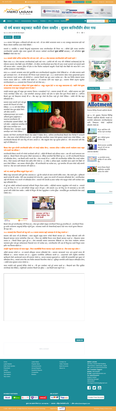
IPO (51, 21)
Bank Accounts (109, 2)
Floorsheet (7, 368)
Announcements (26, 21)
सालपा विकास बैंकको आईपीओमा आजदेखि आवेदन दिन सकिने (104, 169)
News (17, 21)
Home (5, 362)
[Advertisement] (45, 333)
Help (88, 2)
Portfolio (43, 21)
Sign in (79, 340)
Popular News (36, 364)
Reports (36, 21)
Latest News (35, 362)
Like (17, 37)
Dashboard (64, 20)
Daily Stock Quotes (9, 366)
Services (56, 21)
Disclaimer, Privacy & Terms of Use (103, 408)
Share (8, 37)
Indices (6, 370)
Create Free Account (78, 2)
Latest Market (8, 364)
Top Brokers (7, 372)
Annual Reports (36, 368)
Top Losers (7, 376)
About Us (95, 2)
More (110, 88)
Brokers (34, 374)
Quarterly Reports (37, 370)
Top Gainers (7, 374)
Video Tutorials (63, 364)
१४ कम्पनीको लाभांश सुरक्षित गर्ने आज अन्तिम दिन (104, 160)
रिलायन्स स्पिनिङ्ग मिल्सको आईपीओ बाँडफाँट (99, 110)
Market (10, 21)
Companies (35, 372)
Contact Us (101, 2)
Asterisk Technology (40, 408)
